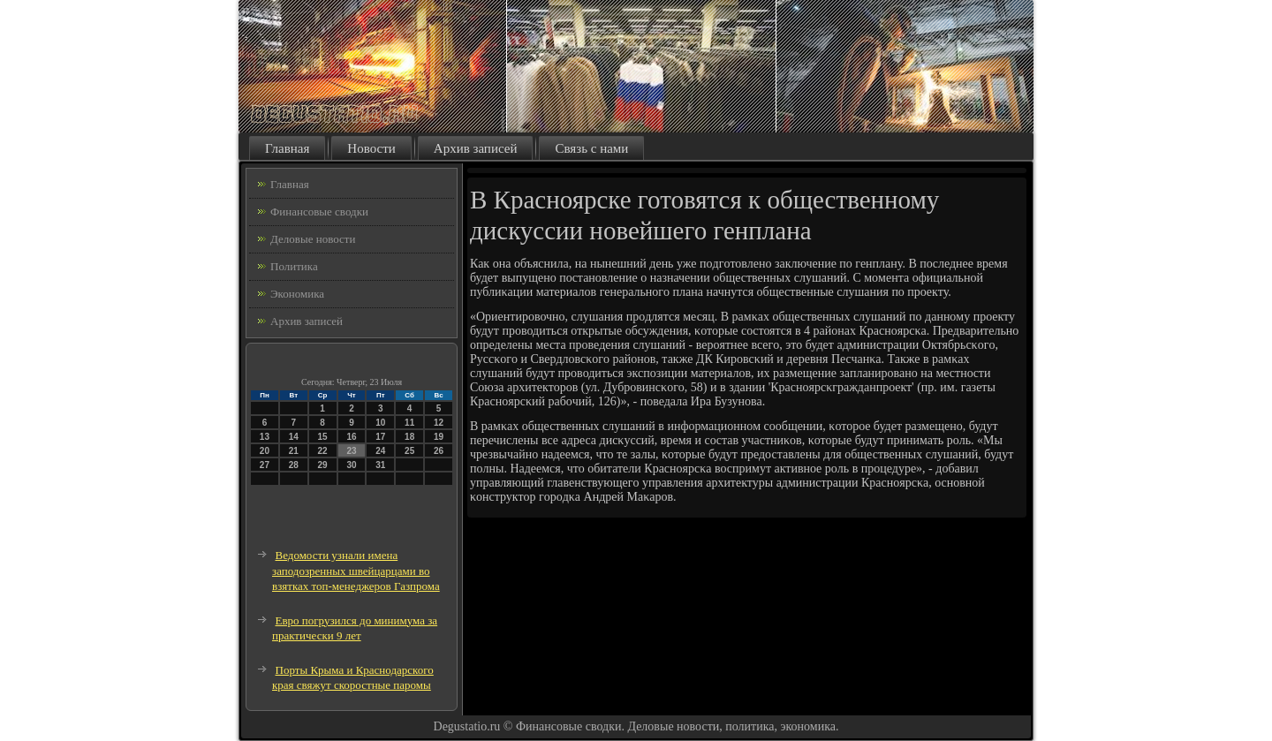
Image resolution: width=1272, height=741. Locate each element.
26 (438, 451)
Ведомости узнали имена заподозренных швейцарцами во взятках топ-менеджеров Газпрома (356, 570)
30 (351, 465)
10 (380, 422)
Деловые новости (312, 239)
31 (380, 465)
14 (294, 437)
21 (294, 451)
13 (264, 437)
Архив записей (476, 148)
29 (323, 465)
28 (294, 465)
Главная (287, 148)
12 (438, 422)
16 (351, 437)
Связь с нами (591, 148)
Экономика (297, 293)
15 (323, 437)
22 (323, 451)
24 (380, 451)
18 (409, 437)
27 (264, 465)
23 (351, 451)
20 (264, 451)
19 (438, 437)
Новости (371, 148)
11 (409, 422)
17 (380, 437)
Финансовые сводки (319, 211)
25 (409, 451)
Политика (294, 266)
